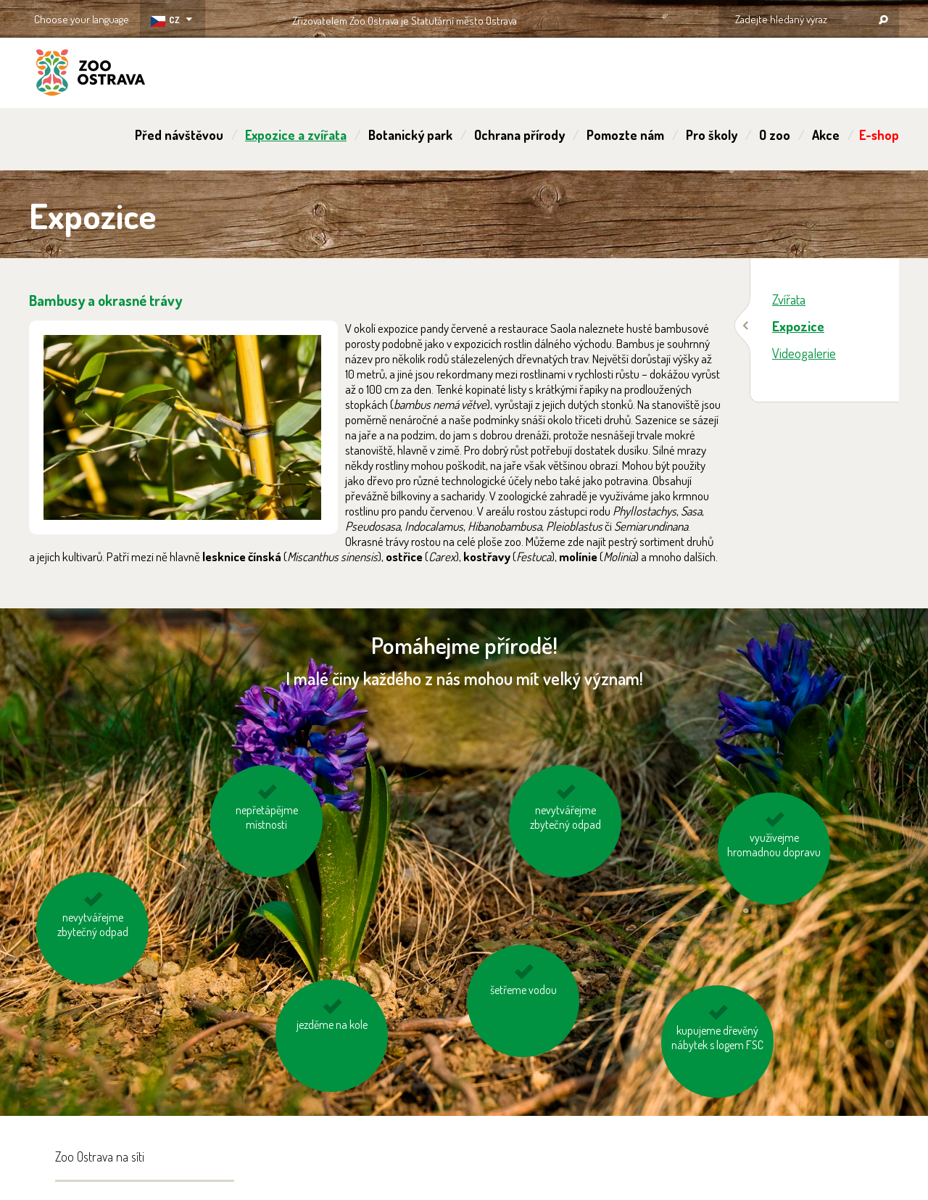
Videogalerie (804, 353)
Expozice (798, 326)
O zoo (774, 135)
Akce (826, 135)
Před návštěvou (179, 135)
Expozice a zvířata (296, 135)
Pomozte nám (625, 135)
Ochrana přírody (519, 135)
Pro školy (711, 135)
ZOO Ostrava (90, 74)
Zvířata (788, 299)
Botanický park (410, 135)
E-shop (879, 135)
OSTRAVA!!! (580, 18)
